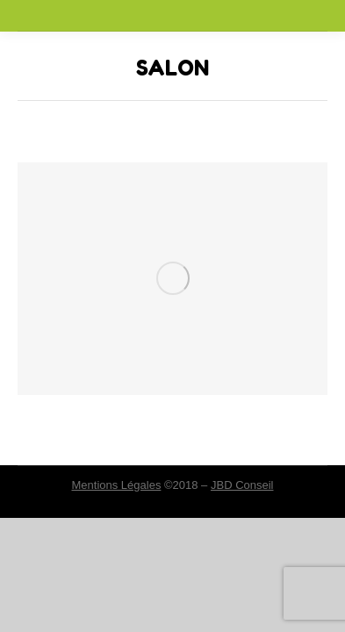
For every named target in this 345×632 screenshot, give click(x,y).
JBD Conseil (242, 485)
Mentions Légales (116, 485)
